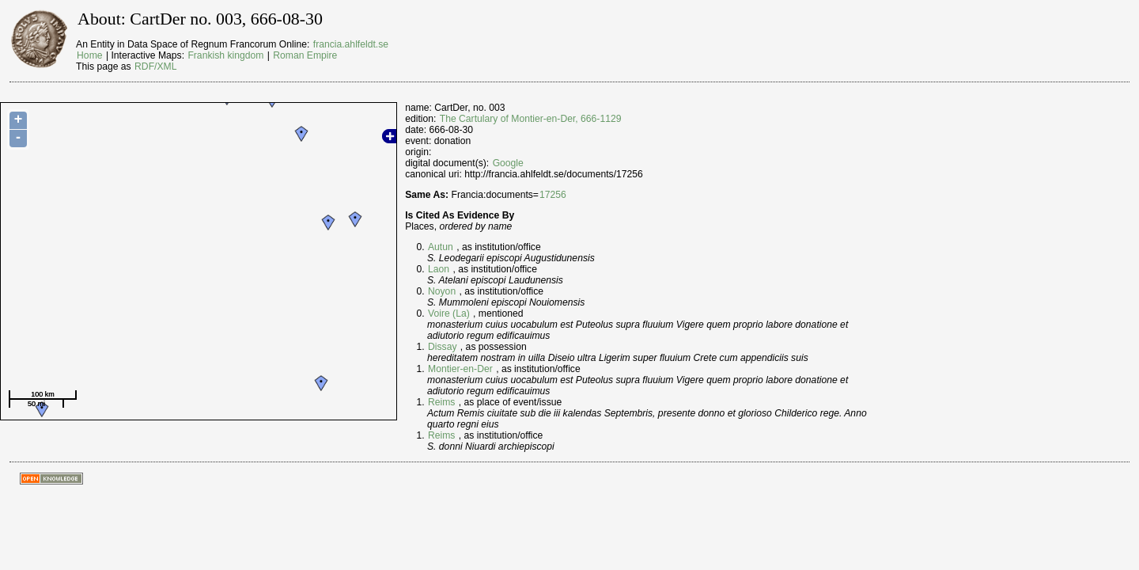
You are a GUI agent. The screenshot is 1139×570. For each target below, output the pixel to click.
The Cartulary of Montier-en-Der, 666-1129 (531, 118)
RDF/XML (155, 66)
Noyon (442, 291)
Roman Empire (305, 55)
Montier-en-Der (460, 368)
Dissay (442, 346)
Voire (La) (449, 313)
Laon (438, 269)
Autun (440, 247)
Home (89, 55)
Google (508, 163)
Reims (441, 402)
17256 (552, 194)
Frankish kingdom (225, 55)
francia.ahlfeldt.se (350, 44)
